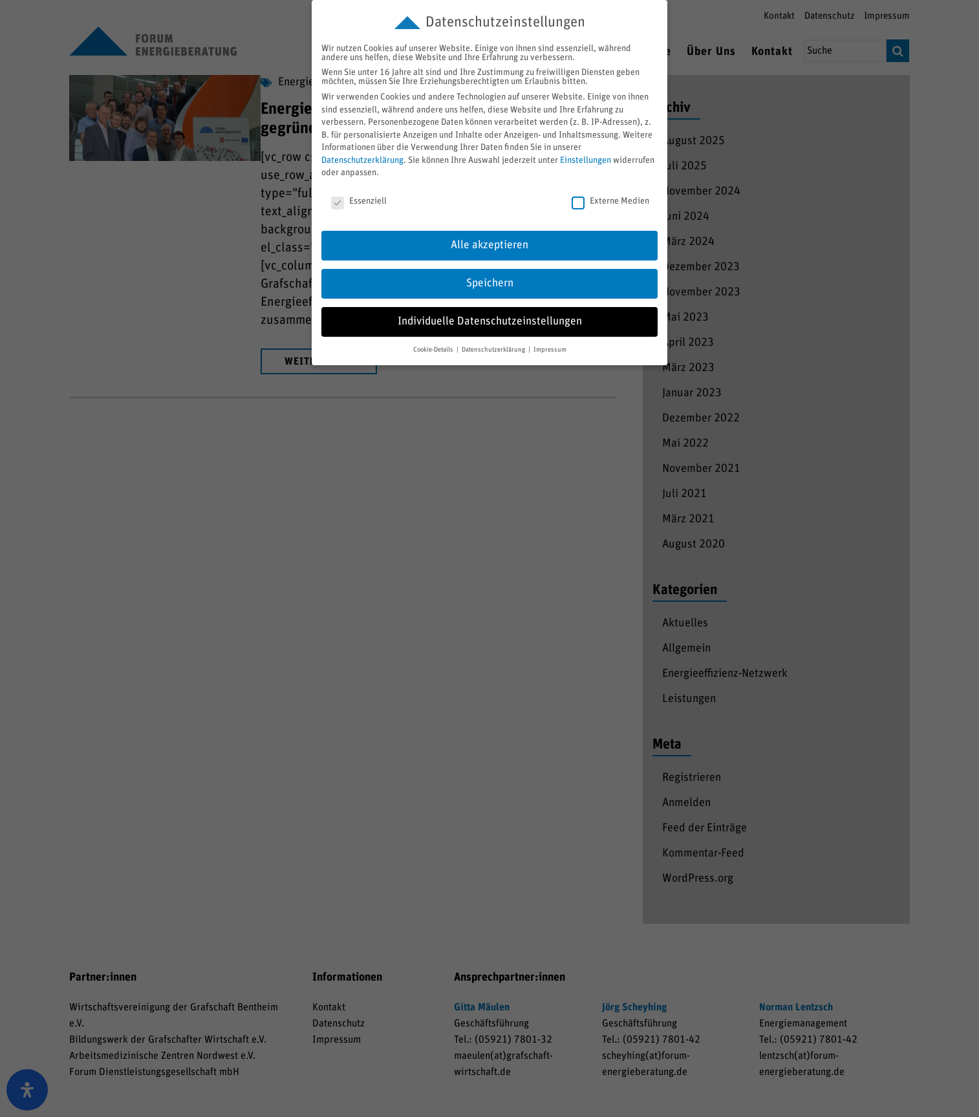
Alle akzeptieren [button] (489, 245)
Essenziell (359, 201)
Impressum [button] (549, 349)
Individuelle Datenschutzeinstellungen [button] (490, 321)
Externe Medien (610, 201)
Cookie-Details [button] (434, 349)
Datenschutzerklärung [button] (494, 349)
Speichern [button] (489, 283)
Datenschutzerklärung (362, 160)
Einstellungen (585, 160)
